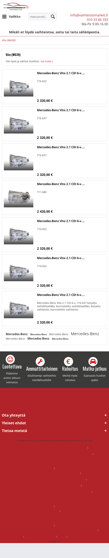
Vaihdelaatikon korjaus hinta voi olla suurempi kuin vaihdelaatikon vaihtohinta (53, 530)
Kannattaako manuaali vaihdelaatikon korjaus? (53, 473)
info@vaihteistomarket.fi (89, 15)
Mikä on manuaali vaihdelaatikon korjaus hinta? (53, 485)
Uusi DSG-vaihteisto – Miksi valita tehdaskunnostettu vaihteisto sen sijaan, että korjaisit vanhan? (54, 519)
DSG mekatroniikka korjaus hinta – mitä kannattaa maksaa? (53, 448)
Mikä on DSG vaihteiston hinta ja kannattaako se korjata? (53, 479)
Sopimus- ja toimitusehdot (40, 536)
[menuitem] (11, 16)
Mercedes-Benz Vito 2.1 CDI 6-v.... (61, 73)
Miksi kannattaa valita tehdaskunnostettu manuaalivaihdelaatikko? (53, 492)
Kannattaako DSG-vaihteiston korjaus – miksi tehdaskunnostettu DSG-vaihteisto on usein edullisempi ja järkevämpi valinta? (54, 462)
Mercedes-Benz (17, 334)
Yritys (62, 536)
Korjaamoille (15, 536)
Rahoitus (53, 511)
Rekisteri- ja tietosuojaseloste (85, 536)
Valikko (11, 16)
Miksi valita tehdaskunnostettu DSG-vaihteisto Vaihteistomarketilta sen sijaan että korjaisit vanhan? (54, 500)
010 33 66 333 (97, 19)
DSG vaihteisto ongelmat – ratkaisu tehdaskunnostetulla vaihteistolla (53, 454)
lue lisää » (47, 61)
